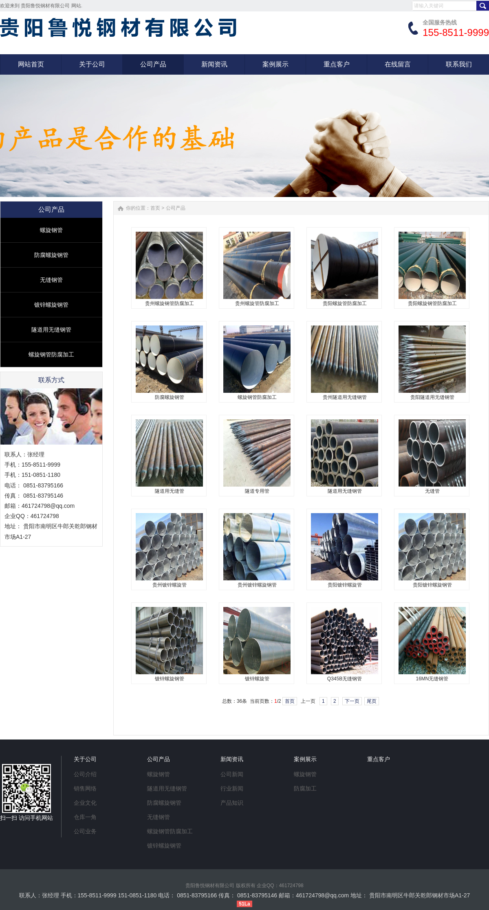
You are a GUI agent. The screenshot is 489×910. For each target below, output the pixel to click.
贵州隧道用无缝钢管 (345, 397)
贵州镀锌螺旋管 (169, 585)
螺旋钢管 (51, 230)
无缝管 (432, 491)
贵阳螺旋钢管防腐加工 (432, 303)
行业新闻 (231, 788)
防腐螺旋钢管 (51, 255)
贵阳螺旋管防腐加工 (345, 303)
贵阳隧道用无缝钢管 (432, 397)
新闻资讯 (231, 759)
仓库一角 (85, 817)
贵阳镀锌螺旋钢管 (432, 585)
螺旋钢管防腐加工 (51, 354)
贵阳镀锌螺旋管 (345, 585)
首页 (155, 208)
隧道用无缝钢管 (51, 329)
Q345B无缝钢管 (344, 679)
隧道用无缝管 (169, 491)
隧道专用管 (257, 491)
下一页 (352, 701)
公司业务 (85, 831)
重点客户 (378, 759)
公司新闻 (231, 774)
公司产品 (175, 208)
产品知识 (231, 802)
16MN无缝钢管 (432, 679)
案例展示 (305, 759)
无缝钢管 (51, 280)
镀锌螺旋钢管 (51, 304)
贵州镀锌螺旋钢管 (257, 585)
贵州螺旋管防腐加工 (257, 303)
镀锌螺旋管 (257, 679)
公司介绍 (85, 774)
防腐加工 (305, 788)
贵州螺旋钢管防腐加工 (169, 303)
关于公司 (85, 759)
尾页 (372, 701)
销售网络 (85, 788)
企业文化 (85, 802)
